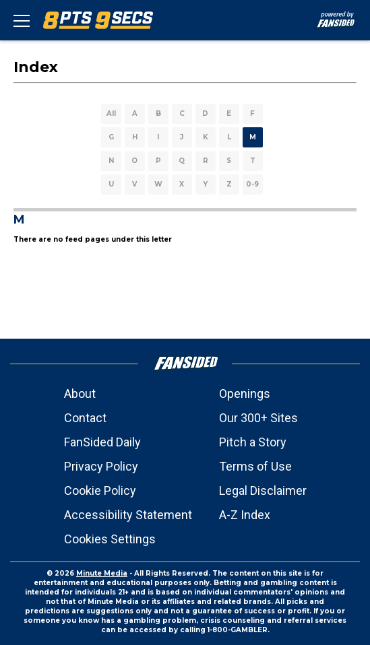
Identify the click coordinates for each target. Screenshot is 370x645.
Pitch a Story (252, 442)
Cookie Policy (100, 490)
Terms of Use (255, 466)
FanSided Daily (102, 442)
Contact (85, 418)
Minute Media (101, 573)
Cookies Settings (110, 539)
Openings (244, 393)
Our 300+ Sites (258, 418)
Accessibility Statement (128, 515)
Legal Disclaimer (263, 490)
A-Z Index (244, 515)
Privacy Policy (101, 466)
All (111, 113)
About (80, 393)
